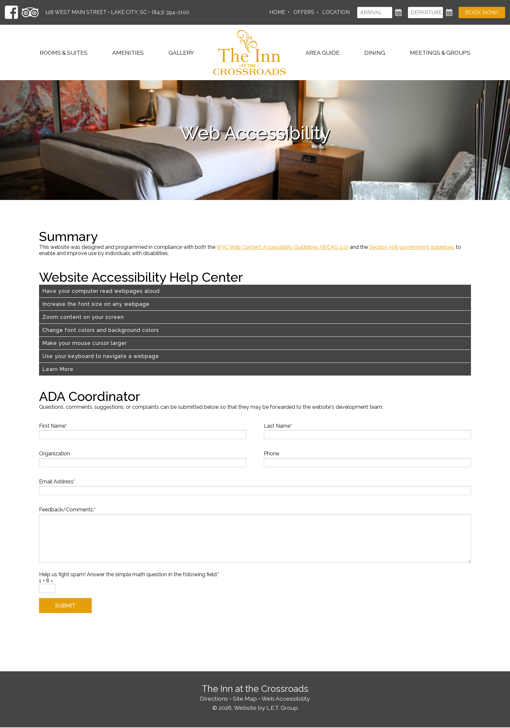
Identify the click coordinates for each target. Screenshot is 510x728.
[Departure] (425, 12)
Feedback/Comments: (67, 510)
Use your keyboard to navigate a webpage (100, 356)
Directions (214, 698)
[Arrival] (374, 12)
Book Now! (482, 12)
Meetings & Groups (440, 52)
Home (277, 12)
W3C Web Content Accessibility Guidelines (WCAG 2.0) (282, 247)
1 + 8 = (46, 581)
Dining (374, 52)
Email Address (57, 481)
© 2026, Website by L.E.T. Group (255, 708)
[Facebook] (11, 12)
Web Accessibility (286, 698)
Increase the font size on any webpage (96, 304)
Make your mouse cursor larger (84, 343)
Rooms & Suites (63, 52)
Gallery (181, 52)
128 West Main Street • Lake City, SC (96, 12)
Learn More (58, 369)
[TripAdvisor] (30, 12)
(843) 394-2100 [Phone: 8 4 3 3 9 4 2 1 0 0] (170, 12)
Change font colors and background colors (100, 330)
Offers (303, 12)
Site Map (245, 698)
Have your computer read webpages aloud (101, 291)
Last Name (278, 426)
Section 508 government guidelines (411, 247)
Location (335, 12)
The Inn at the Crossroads (249, 52)
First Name (53, 426)
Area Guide (322, 52)
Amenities (128, 52)
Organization (54, 453)
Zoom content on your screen (83, 317)
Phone (271, 453)
